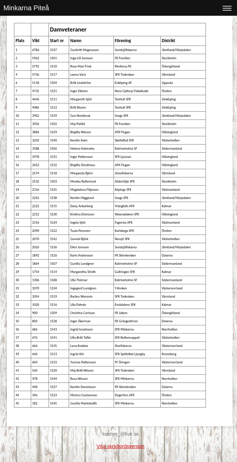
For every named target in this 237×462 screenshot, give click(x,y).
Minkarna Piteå (26, 8)
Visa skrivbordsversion (121, 446)
